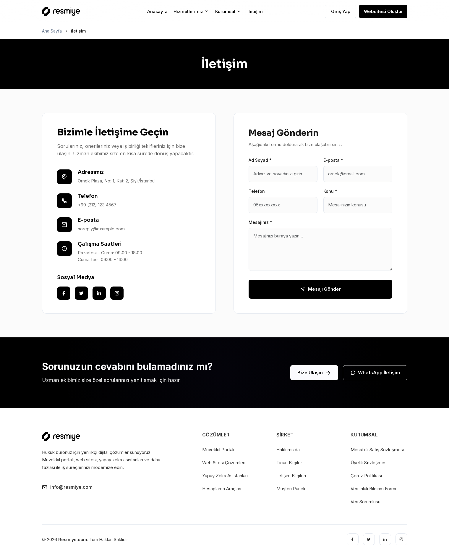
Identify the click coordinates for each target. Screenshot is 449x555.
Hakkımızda (288, 449)
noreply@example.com (101, 229)
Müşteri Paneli (290, 488)
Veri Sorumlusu (365, 501)
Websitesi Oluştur (383, 11)
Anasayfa (157, 11)
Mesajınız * (260, 222)
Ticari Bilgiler (289, 462)
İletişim (255, 11)
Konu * (330, 191)
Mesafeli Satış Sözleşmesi (377, 449)
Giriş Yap (340, 11)
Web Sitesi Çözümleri (223, 462)
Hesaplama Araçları (221, 488)
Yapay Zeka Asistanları (225, 475)
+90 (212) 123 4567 (97, 205)
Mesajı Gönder (320, 289)
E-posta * (333, 160)
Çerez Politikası (366, 475)
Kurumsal (228, 11)
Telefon (257, 191)
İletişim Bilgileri (291, 475)
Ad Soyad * (260, 160)
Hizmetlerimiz (191, 11)
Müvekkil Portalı (218, 449)
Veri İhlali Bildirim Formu (374, 488)
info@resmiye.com (67, 487)
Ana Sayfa (52, 30)
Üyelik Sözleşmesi (369, 462)
